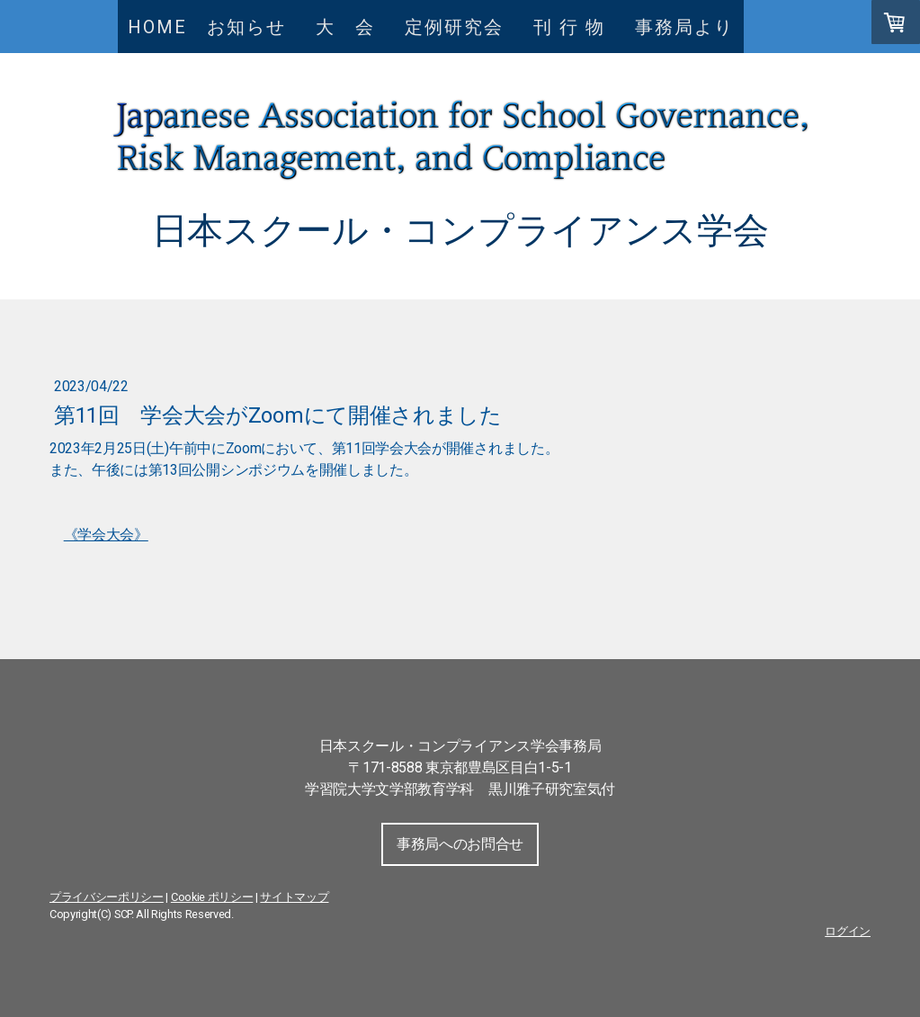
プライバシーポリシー (106, 897)
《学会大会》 (106, 534)
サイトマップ (294, 897)
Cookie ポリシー (212, 897)
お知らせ (246, 27)
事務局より (684, 27)
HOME (157, 27)
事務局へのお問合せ (460, 843)
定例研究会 (454, 27)
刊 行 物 (579, 27)
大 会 (355, 27)
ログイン (848, 931)
